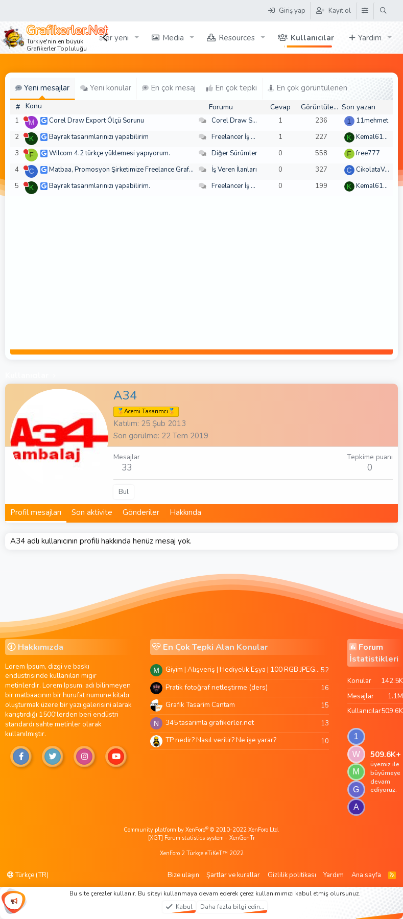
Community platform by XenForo (201, 830)
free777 (368, 153)
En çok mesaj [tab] (169, 88)
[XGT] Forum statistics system (201, 838)
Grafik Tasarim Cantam (200, 705)
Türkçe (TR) (28, 875)
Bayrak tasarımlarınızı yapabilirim (99, 137)
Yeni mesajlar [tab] (42, 88)
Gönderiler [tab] (141, 512)
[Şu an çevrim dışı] (26, 119)
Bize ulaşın (183, 875)
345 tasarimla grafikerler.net (209, 722)
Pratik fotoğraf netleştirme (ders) (216, 687)
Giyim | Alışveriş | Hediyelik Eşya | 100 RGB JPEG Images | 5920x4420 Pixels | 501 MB (243, 669)
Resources (237, 38)
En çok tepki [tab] (231, 88)
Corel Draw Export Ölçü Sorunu (96, 120)
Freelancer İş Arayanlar (245, 137)
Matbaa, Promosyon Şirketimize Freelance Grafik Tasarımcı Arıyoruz (149, 169)
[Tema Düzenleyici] (364, 10)
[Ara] (383, 10)
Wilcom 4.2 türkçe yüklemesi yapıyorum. (109, 153)
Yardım (370, 38)
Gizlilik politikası (292, 875)
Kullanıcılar (312, 38)
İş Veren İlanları (234, 169)
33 (127, 468)
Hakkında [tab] (185, 512)
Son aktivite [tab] (92, 512)
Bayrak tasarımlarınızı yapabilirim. (99, 186)
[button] (137, 37)
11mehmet (372, 120)
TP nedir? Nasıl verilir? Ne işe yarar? (220, 740)
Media (173, 38)
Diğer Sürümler (234, 153)
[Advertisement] (202, 272)
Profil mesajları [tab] (35, 512)
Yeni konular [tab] (105, 88)
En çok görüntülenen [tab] (307, 88)
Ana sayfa (366, 875)
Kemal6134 (373, 137)
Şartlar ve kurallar (233, 875)
